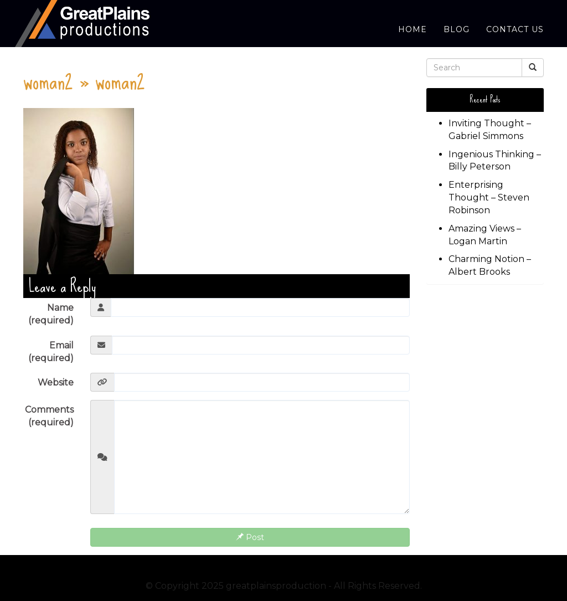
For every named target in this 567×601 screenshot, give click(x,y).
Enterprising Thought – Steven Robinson (489, 197)
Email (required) (51, 351)
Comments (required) (49, 416)
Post (250, 537)
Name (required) (51, 314)
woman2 (48, 80)
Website (56, 382)
